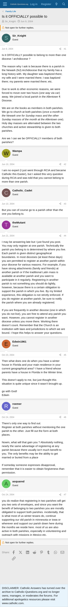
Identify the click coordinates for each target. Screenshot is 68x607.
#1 (65, 49)
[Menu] (5, 4)
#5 (65, 355)
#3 (65, 204)
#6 (65, 417)
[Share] (60, 49)
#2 (65, 164)
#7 (65, 494)
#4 (65, 236)
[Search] (63, 4)
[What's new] (56, 4)
